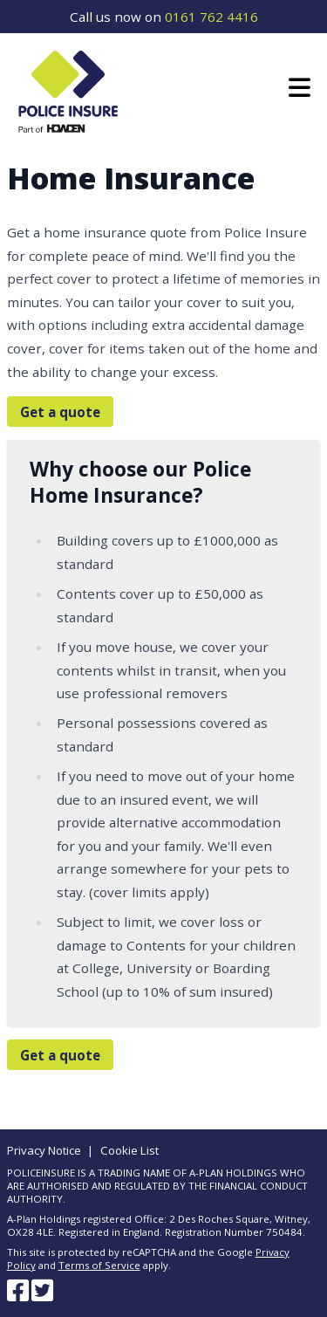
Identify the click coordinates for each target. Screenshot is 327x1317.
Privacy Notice (44, 1150)
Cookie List (129, 1150)
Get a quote (60, 411)
